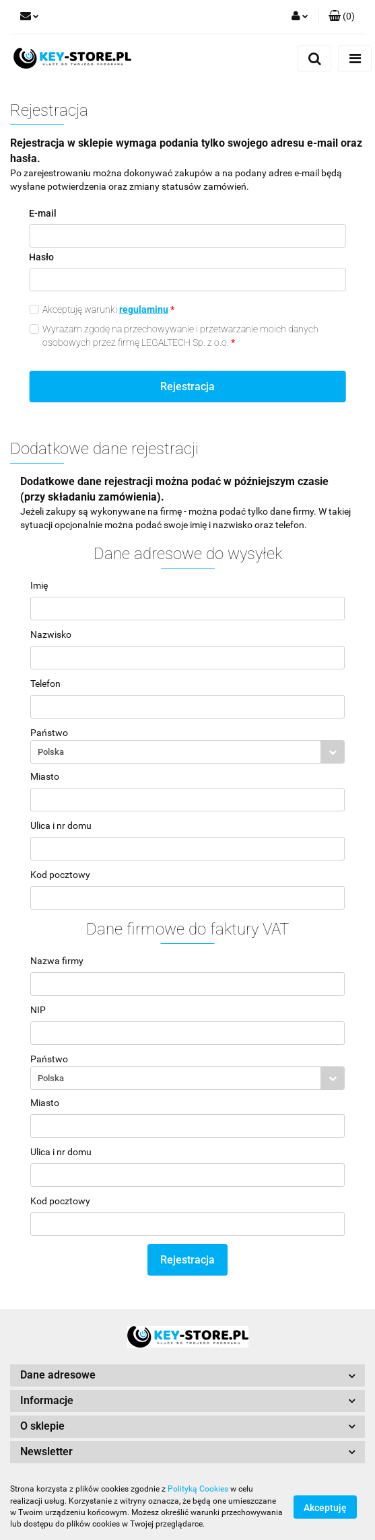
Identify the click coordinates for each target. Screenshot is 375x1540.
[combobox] (187, 752)
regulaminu (143, 309)
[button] (341, 17)
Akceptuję (325, 1507)
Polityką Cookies (198, 1489)
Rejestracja (187, 386)
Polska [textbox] (51, 752)
